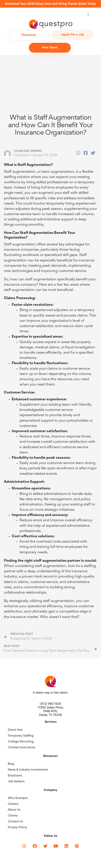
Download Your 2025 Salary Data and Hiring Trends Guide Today (50, 4)
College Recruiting (21, 741)
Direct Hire (15, 730)
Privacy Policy (17, 827)
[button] (88, 14)
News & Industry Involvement (28, 769)
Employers (15, 775)
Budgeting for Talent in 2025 (31, 638)
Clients (13, 815)
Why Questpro (18, 798)
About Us (14, 809)
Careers (13, 804)
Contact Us (15, 821)
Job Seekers (16, 781)
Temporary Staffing (21, 735)
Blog (11, 764)
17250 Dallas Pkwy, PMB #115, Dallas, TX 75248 (50, 711)
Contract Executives (21, 747)
